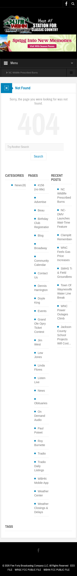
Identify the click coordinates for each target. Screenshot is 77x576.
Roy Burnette (39, 443)
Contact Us (41, 275)
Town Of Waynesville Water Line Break (64, 291)
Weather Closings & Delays (41, 508)
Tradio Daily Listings (40, 466)
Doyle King (39, 300)
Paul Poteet (39, 430)
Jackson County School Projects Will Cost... (64, 335)
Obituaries (40, 403)
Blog (41, 235)
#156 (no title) (39, 187)
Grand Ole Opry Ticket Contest (40, 325)
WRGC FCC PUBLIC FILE (28, 569)
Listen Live (39, 380)
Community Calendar (41, 262)
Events (42, 311)
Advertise (40, 202)
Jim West (38, 342)
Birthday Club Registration (42, 223)
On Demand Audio (39, 416)
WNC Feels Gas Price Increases (63, 254)
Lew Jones (38, 355)
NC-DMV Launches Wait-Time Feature (63, 218)
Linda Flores (39, 367)
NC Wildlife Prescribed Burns (23, 72)
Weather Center (41, 493)
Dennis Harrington (41, 288)
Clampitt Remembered (66, 237)
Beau (41, 210)
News (18, 185)
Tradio (42, 453)
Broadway (40, 248)
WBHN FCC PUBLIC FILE (57, 569)
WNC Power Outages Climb (62, 312)
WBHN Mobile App (41, 480)
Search (38, 156)
